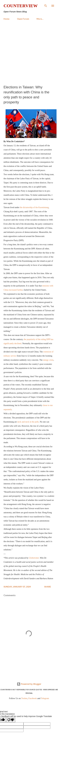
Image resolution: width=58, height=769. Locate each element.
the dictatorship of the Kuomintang (34, 207)
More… (40, 19)
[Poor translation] (10, 719)
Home (6, 19)
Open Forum (23, 19)
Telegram (45, 698)
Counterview (21, 5)
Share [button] (47, 586)
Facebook (32, 698)
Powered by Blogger (29, 684)
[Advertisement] (28, 52)
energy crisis (48, 360)
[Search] (45, 5)
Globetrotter (34, 558)
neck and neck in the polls (28, 422)
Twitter (24, 698)
